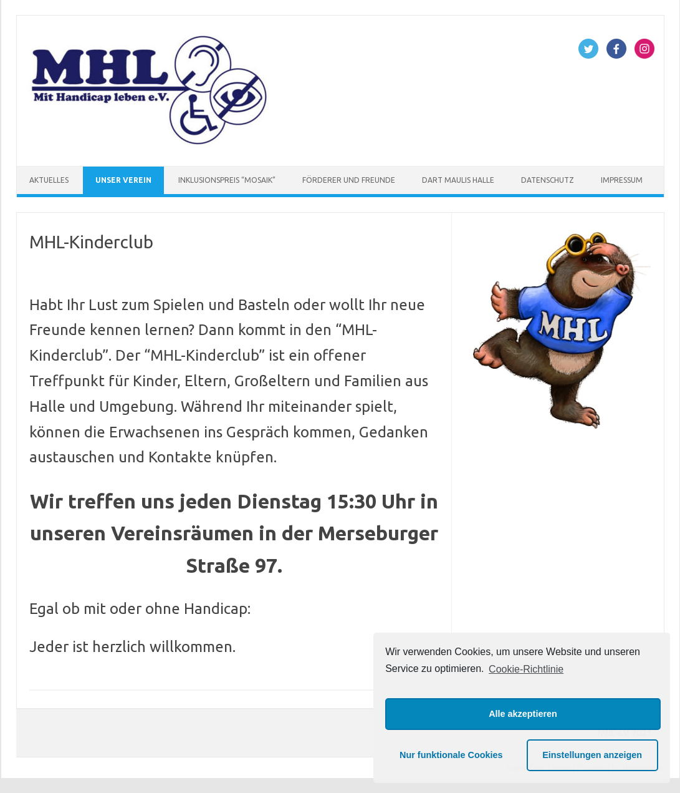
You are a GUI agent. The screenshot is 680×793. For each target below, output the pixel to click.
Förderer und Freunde (348, 180)
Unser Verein (123, 180)
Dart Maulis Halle (458, 180)
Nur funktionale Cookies (451, 755)
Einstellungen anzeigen (592, 755)
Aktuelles (49, 180)
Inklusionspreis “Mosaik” (226, 180)
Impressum (622, 180)
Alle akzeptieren (523, 714)
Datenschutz (547, 180)
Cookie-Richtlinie (526, 669)
